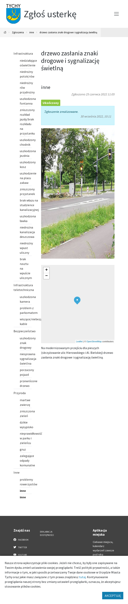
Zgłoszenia (18, 32)
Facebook (21, 539)
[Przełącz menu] (116, 14)
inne (31, 32)
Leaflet (79, 341)
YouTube (20, 554)
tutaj (82, 577)
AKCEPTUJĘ (113, 596)
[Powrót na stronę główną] (5, 32)
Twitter (20, 547)
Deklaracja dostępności (47, 533)
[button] (77, 300)
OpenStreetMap (94, 341)
